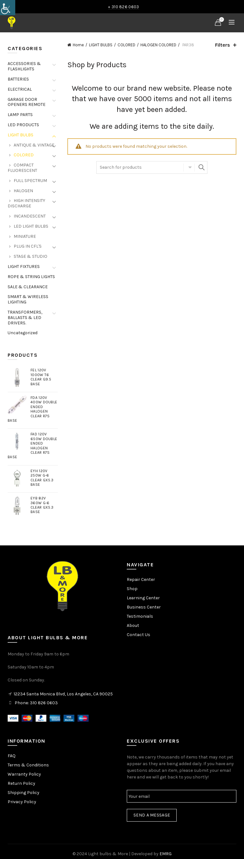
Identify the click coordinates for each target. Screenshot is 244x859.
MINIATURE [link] (25, 236)
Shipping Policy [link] (23, 792)
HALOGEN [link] (23, 190)
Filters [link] (222, 45)
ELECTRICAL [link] (20, 89)
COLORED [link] (126, 44)
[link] (7, 7)
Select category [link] (189, 167)
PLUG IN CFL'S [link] (28, 246)
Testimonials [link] (140, 616)
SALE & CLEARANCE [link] (28, 287)
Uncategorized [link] (22, 332)
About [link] (133, 625)
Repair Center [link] (141, 579)
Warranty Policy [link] (24, 774)
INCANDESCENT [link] (30, 216)
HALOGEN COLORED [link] (158, 44)
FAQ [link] (12, 755)
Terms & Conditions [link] (28, 765)
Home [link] (78, 44)
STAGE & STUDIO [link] (30, 256)
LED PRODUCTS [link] (23, 124)
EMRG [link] (165, 853)
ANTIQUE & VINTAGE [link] (34, 145)
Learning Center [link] (143, 598)
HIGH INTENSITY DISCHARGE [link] (26, 203)
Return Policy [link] (21, 783)
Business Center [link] (144, 607)
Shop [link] (132, 588)
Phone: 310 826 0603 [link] (36, 703)
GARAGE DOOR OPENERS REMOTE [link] (26, 102)
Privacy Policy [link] (22, 801)
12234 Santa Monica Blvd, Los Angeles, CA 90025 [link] (63, 694)
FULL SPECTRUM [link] (30, 180)
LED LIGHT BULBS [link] (31, 226)
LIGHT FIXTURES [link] (24, 266)
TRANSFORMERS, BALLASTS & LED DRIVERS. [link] (25, 317)
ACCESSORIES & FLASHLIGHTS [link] (24, 66)
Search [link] (201, 167)
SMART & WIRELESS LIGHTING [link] (28, 299)
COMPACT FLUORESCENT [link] (22, 167)
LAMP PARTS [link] (20, 114)
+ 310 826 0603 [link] (123, 6)
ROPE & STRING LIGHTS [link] (31, 276)
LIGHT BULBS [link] (100, 44)
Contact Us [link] (138, 634)
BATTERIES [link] (18, 79)
